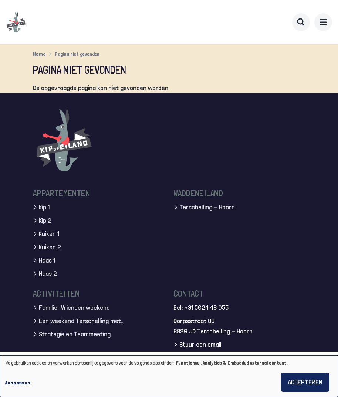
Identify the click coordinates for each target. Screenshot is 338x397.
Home (39, 54)
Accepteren (305, 382)
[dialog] (169, 376)
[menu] (323, 22)
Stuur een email (200, 344)
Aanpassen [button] (17, 383)
